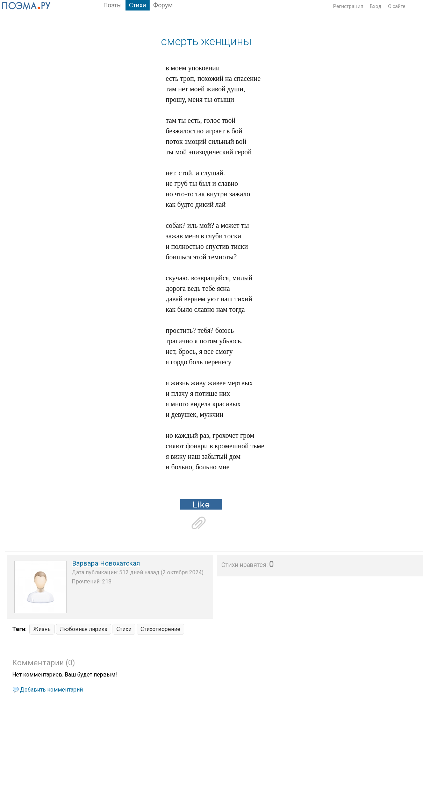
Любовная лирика (83, 629)
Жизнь (42, 629)
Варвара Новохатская (106, 563)
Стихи (137, 5)
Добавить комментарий (51, 689)
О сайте (397, 6)
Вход (375, 6)
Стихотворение (160, 629)
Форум (163, 5)
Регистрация (348, 6)
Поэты (112, 5)
